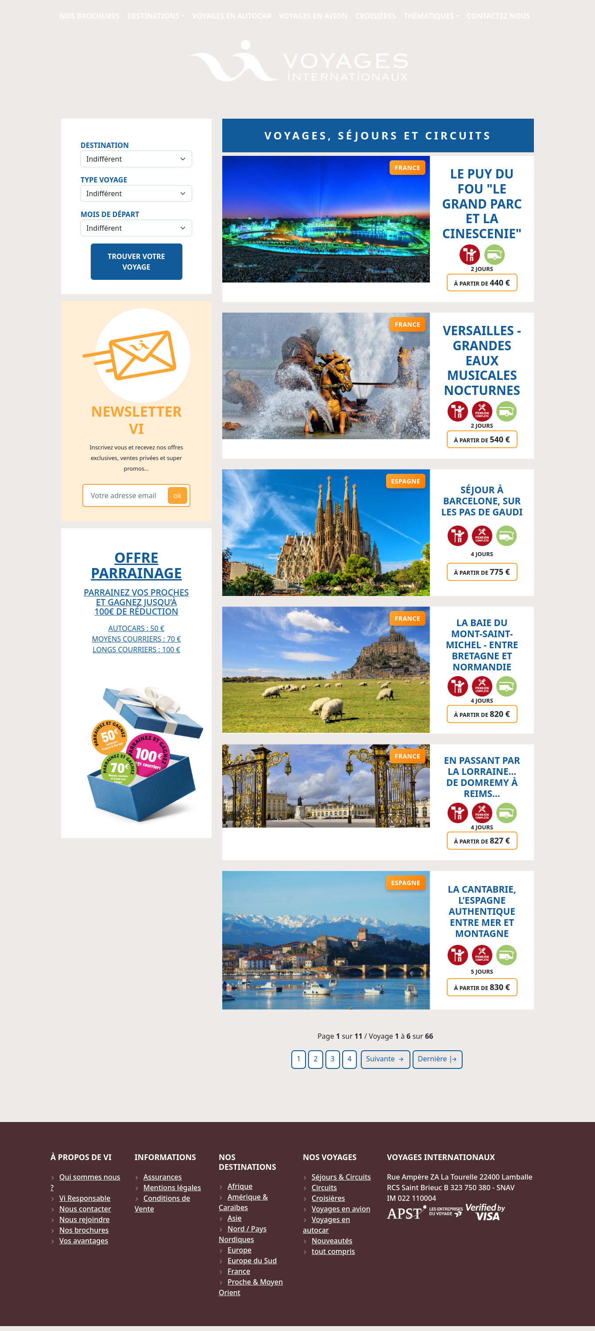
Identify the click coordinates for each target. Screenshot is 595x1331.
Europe (239, 1255)
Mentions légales (172, 1192)
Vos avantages (83, 1245)
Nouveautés (332, 1245)
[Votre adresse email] (126, 500)
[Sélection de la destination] (136, 163)
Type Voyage (104, 185)
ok (178, 500)
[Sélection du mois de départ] (136, 232)
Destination (105, 150)
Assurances (162, 1182)
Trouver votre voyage (136, 266)
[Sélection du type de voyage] (136, 198)
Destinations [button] (153, 16)
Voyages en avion (313, 16)
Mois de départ (110, 219)
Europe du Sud (252, 1265)
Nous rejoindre (84, 1224)
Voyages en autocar (231, 16)
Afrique (240, 1191)
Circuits (324, 1192)
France (239, 1276)
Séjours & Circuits (341, 1182)
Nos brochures (90, 16)
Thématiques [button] (429, 16)
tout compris (333, 1256)
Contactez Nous (498, 16)
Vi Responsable (84, 1203)
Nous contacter (85, 1214)
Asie (235, 1223)
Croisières (375, 16)
